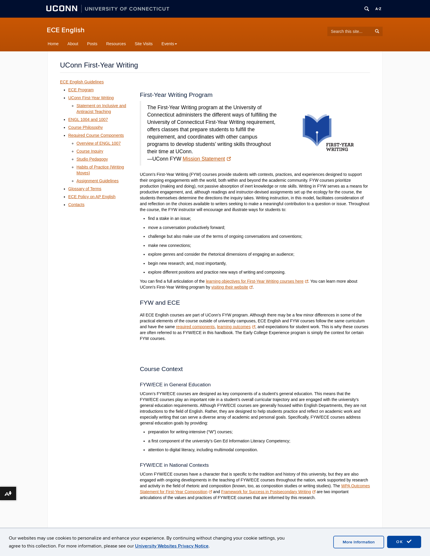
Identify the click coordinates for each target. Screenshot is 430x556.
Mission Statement (207, 159)
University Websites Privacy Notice (172, 546)
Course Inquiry (89, 151)
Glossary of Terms (84, 188)
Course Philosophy (85, 127)
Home (53, 43)
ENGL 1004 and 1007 (88, 119)
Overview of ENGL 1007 (98, 143)
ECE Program (81, 89)
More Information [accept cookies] (359, 542)
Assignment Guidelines (97, 180)
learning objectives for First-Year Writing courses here (257, 281)
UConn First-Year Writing (91, 97)
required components (195, 326)
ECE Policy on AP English (92, 196)
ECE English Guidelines (82, 82)
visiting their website (232, 287)
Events (169, 43)
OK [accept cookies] (404, 541)
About (72, 43)
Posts (92, 43)
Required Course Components (96, 135)
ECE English (66, 30)
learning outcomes (236, 326)
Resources (116, 43)
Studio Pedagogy (92, 159)
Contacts (76, 204)
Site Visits (144, 43)
